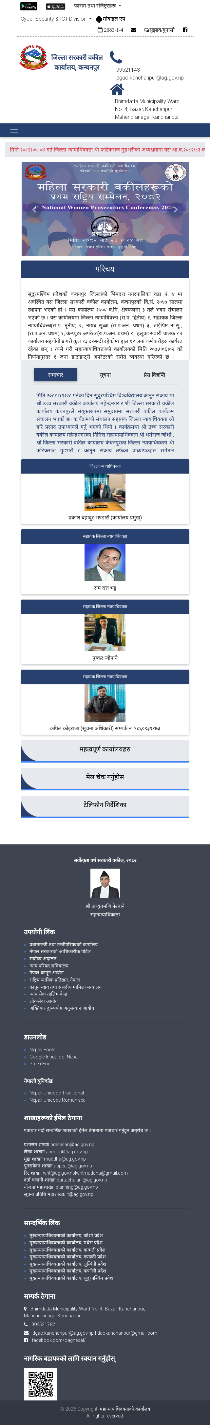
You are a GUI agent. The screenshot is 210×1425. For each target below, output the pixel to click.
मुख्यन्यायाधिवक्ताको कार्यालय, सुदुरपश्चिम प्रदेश (71, 1278)
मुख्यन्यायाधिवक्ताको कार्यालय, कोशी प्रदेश (66, 1235)
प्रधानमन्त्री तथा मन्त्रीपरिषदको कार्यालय (63, 944)
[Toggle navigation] (14, 129)
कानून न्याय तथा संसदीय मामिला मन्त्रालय (65, 987)
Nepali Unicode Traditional (56, 1093)
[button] (34, 210)
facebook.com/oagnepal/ (57, 1340)
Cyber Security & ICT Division (54, 18)
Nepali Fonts (42, 1050)
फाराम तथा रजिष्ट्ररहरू (95, 5)
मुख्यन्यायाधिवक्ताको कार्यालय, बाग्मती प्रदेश (67, 1250)
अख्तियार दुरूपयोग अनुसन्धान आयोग (61, 1008)
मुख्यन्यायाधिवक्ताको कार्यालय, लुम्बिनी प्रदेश (67, 1264)
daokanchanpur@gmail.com (127, 1333)
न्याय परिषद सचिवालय (48, 966)
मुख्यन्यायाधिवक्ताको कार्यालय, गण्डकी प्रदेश (67, 1257)
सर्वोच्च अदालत (42, 959)
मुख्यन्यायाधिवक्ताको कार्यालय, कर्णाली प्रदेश (67, 1271)
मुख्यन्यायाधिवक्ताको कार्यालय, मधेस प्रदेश (66, 1243)
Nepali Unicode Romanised (57, 1100)
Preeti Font (40, 1064)
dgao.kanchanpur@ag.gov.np (63, 1333)
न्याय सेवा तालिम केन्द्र (48, 994)
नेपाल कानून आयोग (46, 973)
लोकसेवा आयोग (43, 1001)
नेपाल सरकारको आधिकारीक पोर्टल (60, 951)
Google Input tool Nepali (54, 1057)
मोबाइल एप (110, 18)
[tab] (55, 374)
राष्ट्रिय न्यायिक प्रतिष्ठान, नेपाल (54, 980)
